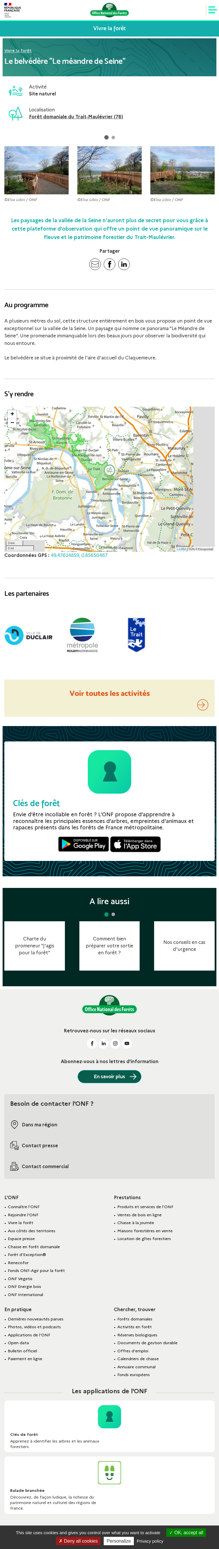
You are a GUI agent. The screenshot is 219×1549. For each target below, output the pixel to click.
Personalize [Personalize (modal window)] (119, 1541)
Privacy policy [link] (150, 1541)
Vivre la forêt (18, 50)
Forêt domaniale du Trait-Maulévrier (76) (76, 117)
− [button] (12, 423)
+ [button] (12, 414)
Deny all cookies (78, 1541)
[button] (106, 137)
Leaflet (181, 549)
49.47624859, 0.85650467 (79, 555)
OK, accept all (186, 1532)
